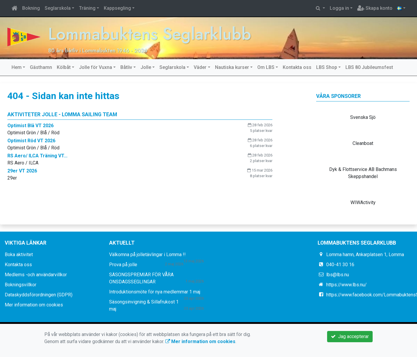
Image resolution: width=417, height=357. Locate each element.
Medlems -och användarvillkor (36, 274)
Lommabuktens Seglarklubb (150, 34)
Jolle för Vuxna (95, 67)
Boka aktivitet (19, 254)
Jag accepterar (350, 336)
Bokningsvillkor (20, 284)
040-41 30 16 (340, 264)
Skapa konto (374, 8)
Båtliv (126, 67)
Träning (87, 8)
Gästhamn (41, 67)
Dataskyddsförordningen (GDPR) (38, 295)
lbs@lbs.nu (337, 274)
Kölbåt (64, 67)
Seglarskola (58, 8)
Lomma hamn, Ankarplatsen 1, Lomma (365, 254)
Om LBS (265, 67)
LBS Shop (326, 67)
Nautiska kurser (232, 67)
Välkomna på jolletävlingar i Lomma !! (147, 254)
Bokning (31, 8)
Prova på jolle (123, 264)
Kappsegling (117, 8)
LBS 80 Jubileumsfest (369, 67)
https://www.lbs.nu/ (346, 284)
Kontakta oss (297, 67)
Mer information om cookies (34, 305)
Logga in (339, 8)
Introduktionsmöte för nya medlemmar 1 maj (154, 292)
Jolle (145, 67)
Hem (17, 67)
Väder (200, 67)
